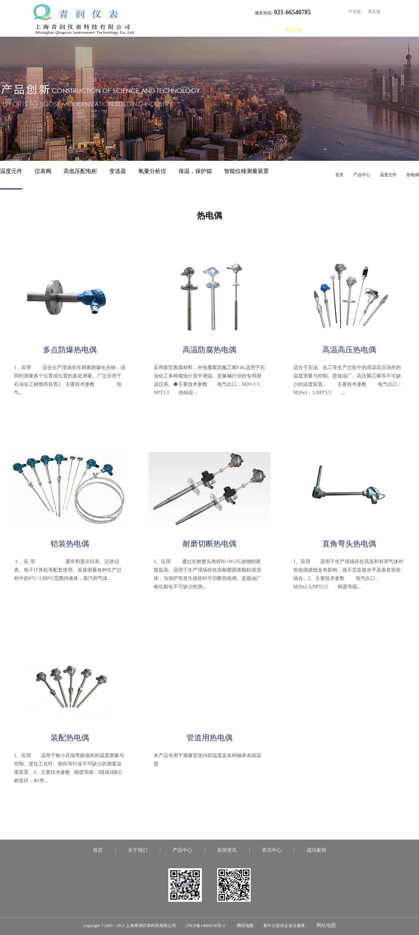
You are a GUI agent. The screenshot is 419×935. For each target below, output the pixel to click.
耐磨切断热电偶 (209, 543)
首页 (244, 29)
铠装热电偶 (70, 543)
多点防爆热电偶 (70, 349)
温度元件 (388, 174)
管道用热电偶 (209, 737)
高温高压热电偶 (349, 349)
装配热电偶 (70, 737)
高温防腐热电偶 (209, 349)
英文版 (374, 11)
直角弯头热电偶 (349, 543)
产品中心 (361, 174)
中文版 (354, 11)
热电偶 (412, 174)
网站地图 (244, 925)
